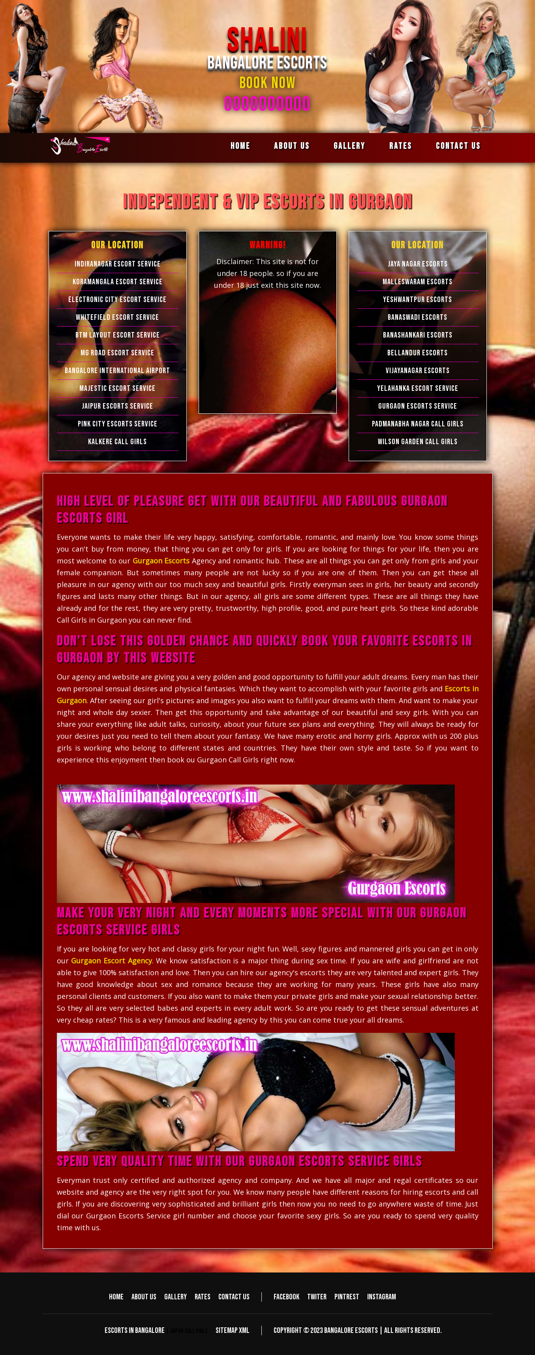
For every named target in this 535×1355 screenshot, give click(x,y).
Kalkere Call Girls (117, 442)
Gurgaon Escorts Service (417, 406)
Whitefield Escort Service (117, 317)
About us (292, 146)
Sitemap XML (233, 1330)
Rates (400, 146)
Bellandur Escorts (417, 353)
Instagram (381, 1297)
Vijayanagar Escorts (418, 370)
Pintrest (346, 1297)
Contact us (458, 146)
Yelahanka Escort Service (417, 388)
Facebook (286, 1297)
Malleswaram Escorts (417, 282)
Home (240, 146)
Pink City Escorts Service (118, 424)
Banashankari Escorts (417, 335)
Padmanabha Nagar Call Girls (418, 424)
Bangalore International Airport (117, 370)
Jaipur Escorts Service (117, 406)
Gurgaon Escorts (161, 560)
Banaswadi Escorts (417, 317)
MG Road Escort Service (117, 353)
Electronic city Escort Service (117, 299)
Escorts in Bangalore (135, 1330)
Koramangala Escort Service (118, 282)
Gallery (350, 146)
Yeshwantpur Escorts (417, 299)
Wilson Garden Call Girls (418, 442)
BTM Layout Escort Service (117, 335)
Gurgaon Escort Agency (111, 960)
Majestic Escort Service (117, 388)
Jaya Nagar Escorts (418, 264)
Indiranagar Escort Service (118, 264)
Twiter (317, 1297)
